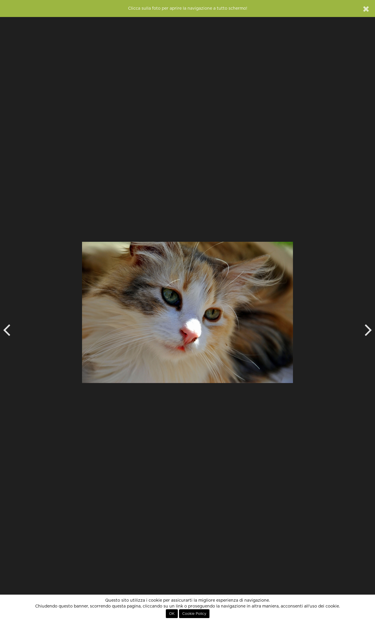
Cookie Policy (194, 613)
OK (172, 613)
